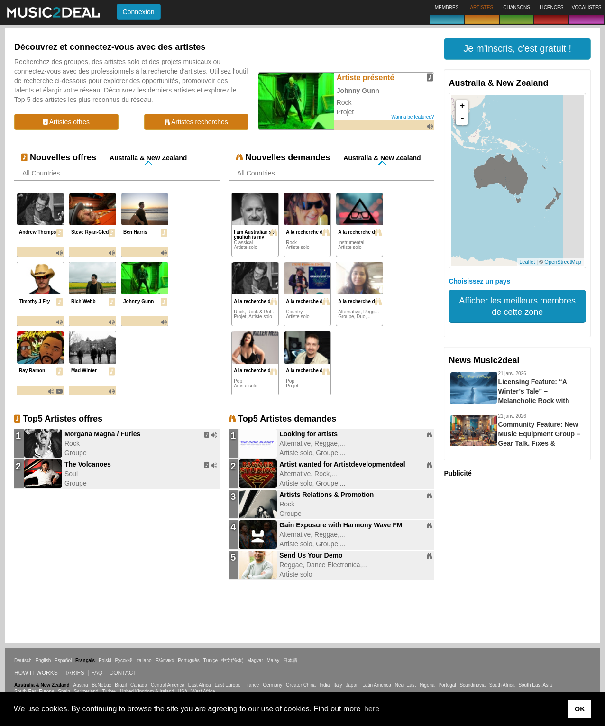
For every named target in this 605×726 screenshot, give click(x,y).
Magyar (255, 660)
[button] (517, 49)
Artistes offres (66, 122)
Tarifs (74, 673)
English (43, 660)
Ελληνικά (164, 660)
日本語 (290, 660)
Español (63, 660)
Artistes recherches (196, 122)
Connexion (139, 12)
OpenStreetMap (562, 262)
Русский (123, 660)
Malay (273, 660)
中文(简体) (232, 660)
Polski (105, 660)
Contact (123, 673)
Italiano (143, 660)
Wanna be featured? (412, 116)
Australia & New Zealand (148, 158)
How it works (36, 673)
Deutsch (23, 660)
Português (189, 660)
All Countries (41, 173)
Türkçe (210, 660)
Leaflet (527, 262)
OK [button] (580, 709)
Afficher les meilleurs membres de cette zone (517, 306)
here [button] (371, 709)
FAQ (96, 673)
